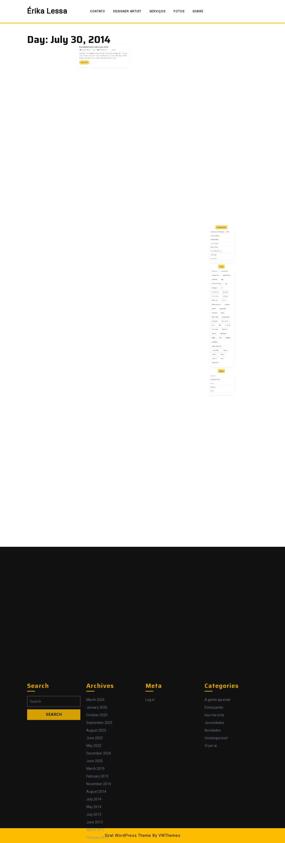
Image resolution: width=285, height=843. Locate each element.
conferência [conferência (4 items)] (218, 310)
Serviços (157, 11)
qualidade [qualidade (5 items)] (218, 333)
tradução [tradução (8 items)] (218, 341)
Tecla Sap (217, 292)
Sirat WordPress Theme (128, 836)
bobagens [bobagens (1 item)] (218, 308)
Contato (97, 11)
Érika (98, 44)
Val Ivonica (217, 294)
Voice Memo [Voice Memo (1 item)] (218, 343)
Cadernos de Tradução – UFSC (220, 281)
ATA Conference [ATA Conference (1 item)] (219, 306)
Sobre (198, 11)
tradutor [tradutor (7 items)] (218, 339)
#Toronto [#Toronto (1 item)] (218, 300)
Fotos (179, 11)
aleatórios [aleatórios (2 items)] (218, 304)
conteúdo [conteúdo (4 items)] (223, 312)
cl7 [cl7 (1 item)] (221, 308)
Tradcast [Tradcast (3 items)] (223, 337)
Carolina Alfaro (218, 283)
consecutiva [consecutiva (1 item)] (218, 312)
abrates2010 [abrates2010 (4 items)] (222, 300)
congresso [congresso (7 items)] (223, 310)
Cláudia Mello (218, 285)
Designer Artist (127, 11)
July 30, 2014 (95, 44)
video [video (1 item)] (222, 341)
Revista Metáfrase (219, 290)
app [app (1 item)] (221, 304)
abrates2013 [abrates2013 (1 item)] (218, 302)
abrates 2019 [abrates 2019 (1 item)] (224, 302)
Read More (95, 50)
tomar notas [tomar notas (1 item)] (218, 337)
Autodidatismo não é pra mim (99, 43)
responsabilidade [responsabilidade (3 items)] (219, 335)
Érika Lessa (47, 11)
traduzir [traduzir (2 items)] (222, 339)
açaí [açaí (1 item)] (223, 306)
